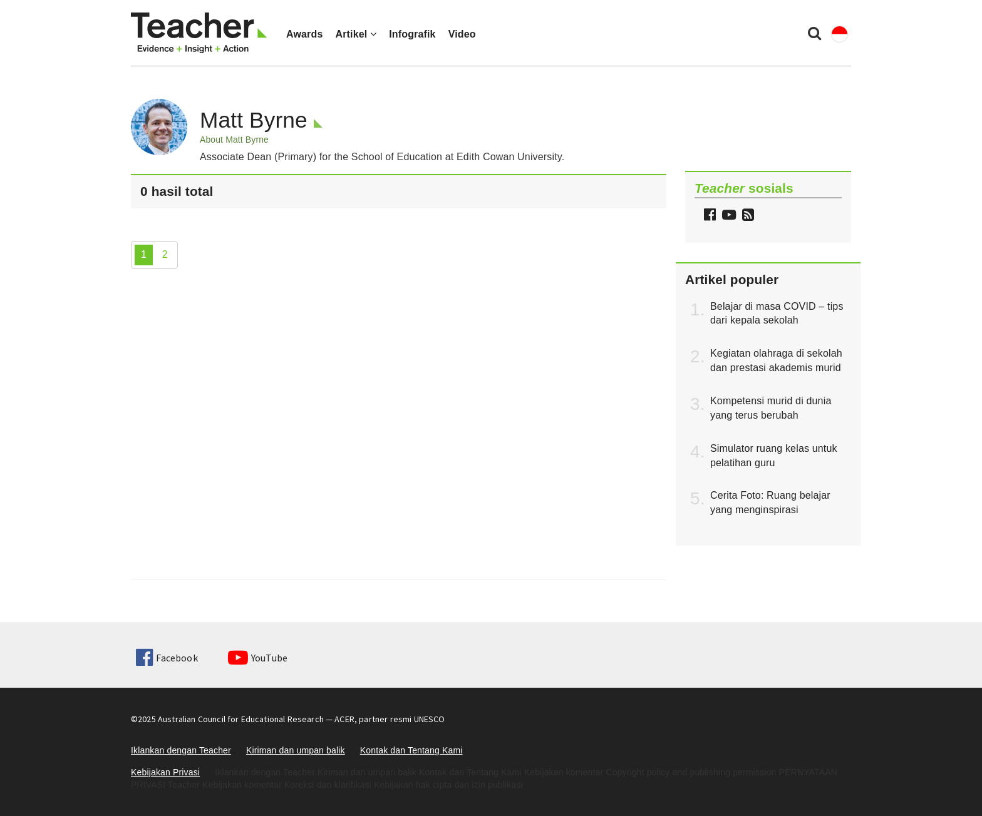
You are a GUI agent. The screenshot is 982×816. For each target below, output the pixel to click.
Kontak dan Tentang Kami (411, 750)
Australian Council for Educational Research (241, 719)
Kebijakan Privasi (165, 772)
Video (462, 34)
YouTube (257, 657)
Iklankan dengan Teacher (181, 750)
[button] (746, 216)
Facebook (166, 657)
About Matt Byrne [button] (234, 140)
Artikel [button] (355, 34)
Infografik (412, 34)
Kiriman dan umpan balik (295, 750)
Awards (304, 34)
